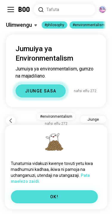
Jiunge (93, 119)
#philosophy (54, 25)
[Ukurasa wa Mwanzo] (24, 9)
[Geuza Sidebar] (11, 9)
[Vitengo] (102, 9)
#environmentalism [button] (56, 116)
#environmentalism (89, 25)
